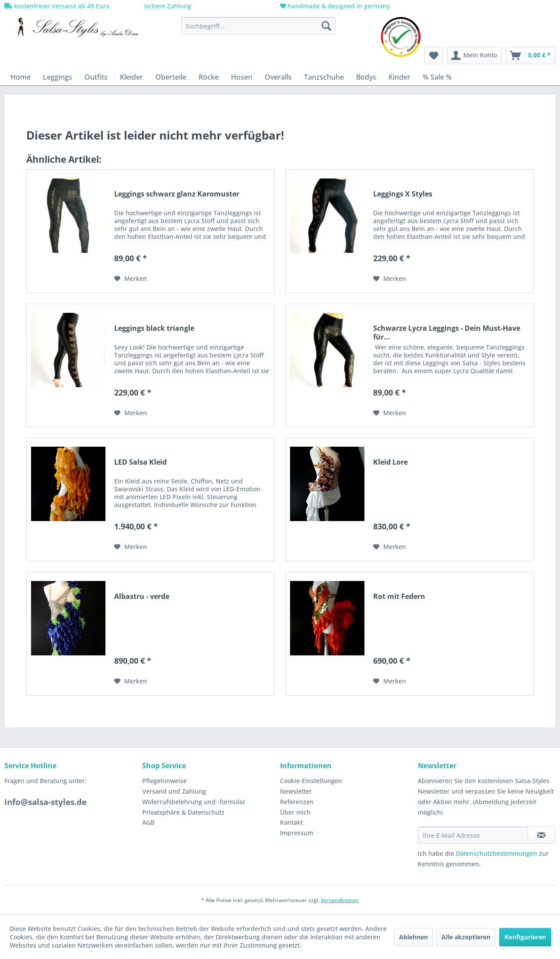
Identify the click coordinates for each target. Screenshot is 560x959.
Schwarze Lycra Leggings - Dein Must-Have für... (446, 332)
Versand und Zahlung (174, 791)
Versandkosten (340, 900)
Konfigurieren (525, 937)
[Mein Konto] (474, 55)
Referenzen (297, 802)
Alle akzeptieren (465, 937)
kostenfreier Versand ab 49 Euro (56, 6)
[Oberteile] (170, 77)
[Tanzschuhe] (324, 77)
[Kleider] (131, 77)
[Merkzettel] (433, 55)
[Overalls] (278, 77)
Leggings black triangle (154, 328)
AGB (148, 822)
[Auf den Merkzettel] (130, 278)
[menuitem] (258, 26)
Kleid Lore (390, 462)
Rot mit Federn (399, 596)
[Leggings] (57, 77)
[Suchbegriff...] (258, 26)
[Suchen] (326, 26)
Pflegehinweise (164, 781)
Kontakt (291, 822)
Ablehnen (413, 937)
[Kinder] (399, 77)
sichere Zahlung (166, 6)
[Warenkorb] (531, 55)
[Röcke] (208, 77)
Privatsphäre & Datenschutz (183, 812)
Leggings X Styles (402, 194)
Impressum (296, 833)
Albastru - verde (141, 596)
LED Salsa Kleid (140, 462)
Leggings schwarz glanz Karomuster (176, 194)
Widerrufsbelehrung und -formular (193, 802)
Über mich (295, 812)
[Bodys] (366, 77)
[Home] (20, 77)
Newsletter (296, 791)
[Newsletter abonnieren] (541, 835)
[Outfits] (96, 77)
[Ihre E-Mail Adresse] (473, 835)
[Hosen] (242, 77)
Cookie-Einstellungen (311, 781)
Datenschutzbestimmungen (496, 853)
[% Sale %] (437, 77)
